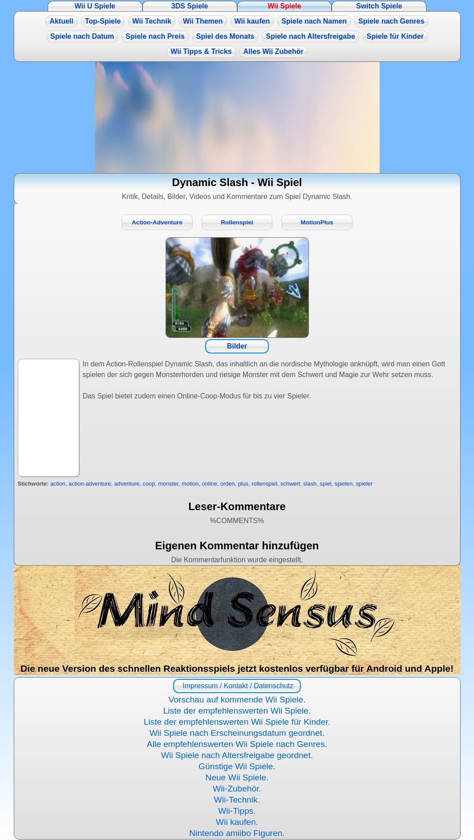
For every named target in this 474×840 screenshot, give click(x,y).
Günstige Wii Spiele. (237, 766)
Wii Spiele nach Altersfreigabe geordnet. (237, 755)
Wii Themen (203, 21)
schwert (290, 483)
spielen (344, 483)
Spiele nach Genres (391, 21)
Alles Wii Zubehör (273, 51)
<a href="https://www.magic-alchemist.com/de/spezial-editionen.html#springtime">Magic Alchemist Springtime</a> (237, 117)
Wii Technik (151, 21)
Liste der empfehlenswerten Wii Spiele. (237, 710)
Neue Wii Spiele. (237, 777)
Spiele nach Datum (82, 36)
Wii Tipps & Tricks (200, 51)
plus (243, 483)
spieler (364, 483)
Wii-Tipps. (237, 811)
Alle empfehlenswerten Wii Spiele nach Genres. (237, 744)
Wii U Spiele (95, 6)
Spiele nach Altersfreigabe (310, 36)
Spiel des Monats (225, 36)
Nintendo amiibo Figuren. (236, 833)
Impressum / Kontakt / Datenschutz (237, 686)
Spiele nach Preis (155, 36)
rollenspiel (264, 483)
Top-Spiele (103, 21)
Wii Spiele (284, 6)
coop (149, 483)
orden (227, 483)
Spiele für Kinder (395, 36)
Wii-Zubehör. (237, 788)
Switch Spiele (379, 6)
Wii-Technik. (237, 799)
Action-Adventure (157, 222)
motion (190, 483)
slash (309, 483)
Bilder (237, 346)
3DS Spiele (189, 6)
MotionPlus (316, 222)
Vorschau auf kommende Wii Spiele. (236, 699)
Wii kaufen (252, 21)
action (57, 483)
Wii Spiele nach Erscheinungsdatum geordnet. (237, 733)
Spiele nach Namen (314, 21)
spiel (325, 483)
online (209, 483)
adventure (126, 483)
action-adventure (90, 483)
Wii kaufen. (237, 822)
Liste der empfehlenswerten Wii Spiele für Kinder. (237, 721)
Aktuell (61, 21)
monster (168, 483)
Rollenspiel (237, 222)
